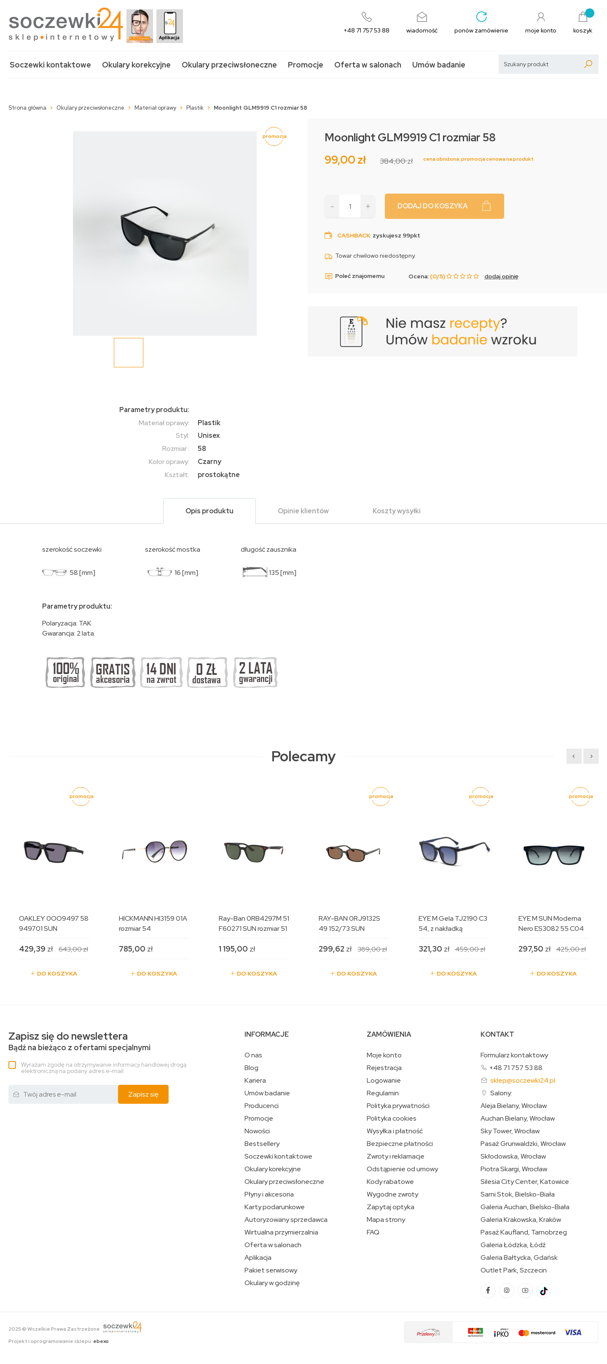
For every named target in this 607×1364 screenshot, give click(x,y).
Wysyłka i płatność (395, 1131)
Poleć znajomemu (354, 276)
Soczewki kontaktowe (50, 64)
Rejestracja (384, 1068)
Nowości (257, 1131)
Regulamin (383, 1093)
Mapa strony (386, 1220)
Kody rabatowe (390, 1182)
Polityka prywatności (398, 1106)
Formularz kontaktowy (514, 1055)
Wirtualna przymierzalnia (281, 1232)
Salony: (501, 1093)
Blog (251, 1068)
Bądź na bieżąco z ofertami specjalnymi (79, 1041)
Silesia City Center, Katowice (525, 1182)
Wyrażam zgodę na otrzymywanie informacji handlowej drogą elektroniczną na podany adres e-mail (103, 1067)
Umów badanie (439, 64)
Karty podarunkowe (274, 1207)
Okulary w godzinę (272, 1283)
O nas (253, 1055)
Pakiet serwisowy (270, 1270)
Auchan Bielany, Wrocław (518, 1118)
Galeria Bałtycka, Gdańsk (519, 1257)
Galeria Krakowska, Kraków (521, 1220)
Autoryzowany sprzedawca (286, 1220)
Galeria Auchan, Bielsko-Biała (525, 1207)
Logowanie (384, 1080)
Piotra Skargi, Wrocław (514, 1169)
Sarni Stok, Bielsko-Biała (518, 1194)
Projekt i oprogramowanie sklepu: (58, 1341)
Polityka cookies (391, 1118)
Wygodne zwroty (392, 1194)
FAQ (373, 1232)
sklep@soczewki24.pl (522, 1080)
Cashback (353, 235)
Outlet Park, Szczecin (514, 1270)
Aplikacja (257, 1257)
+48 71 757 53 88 (516, 1067)
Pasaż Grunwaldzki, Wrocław (523, 1144)
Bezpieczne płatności (400, 1144)
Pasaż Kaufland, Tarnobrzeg (524, 1232)
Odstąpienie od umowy (402, 1169)
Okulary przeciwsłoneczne (229, 64)
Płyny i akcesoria (269, 1194)
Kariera (255, 1080)
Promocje (306, 64)
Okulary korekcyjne (136, 64)
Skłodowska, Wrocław (513, 1156)
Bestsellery (261, 1144)
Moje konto (384, 1055)
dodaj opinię (501, 276)
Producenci (261, 1106)
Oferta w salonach (368, 64)
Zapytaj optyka (390, 1207)
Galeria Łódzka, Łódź (513, 1245)
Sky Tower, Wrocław (510, 1131)
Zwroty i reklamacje (395, 1156)
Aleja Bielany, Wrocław (514, 1106)
